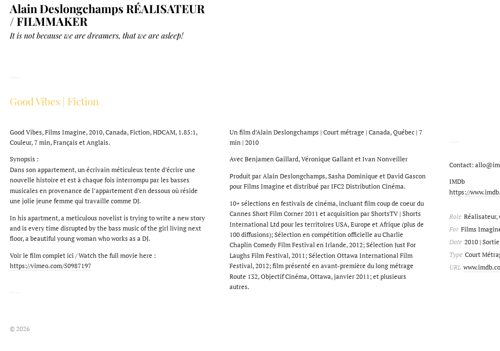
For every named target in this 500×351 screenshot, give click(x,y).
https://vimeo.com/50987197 (50, 265)
